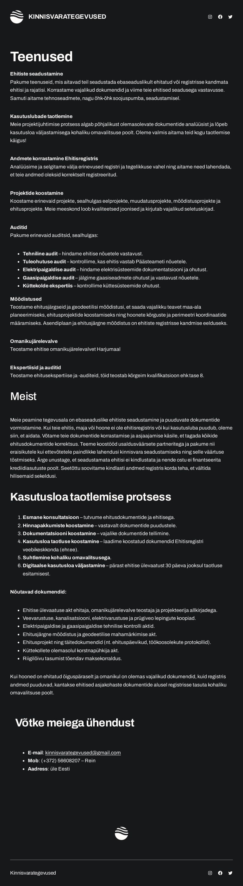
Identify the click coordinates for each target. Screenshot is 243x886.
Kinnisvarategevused (67, 16)
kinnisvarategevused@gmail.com (83, 752)
